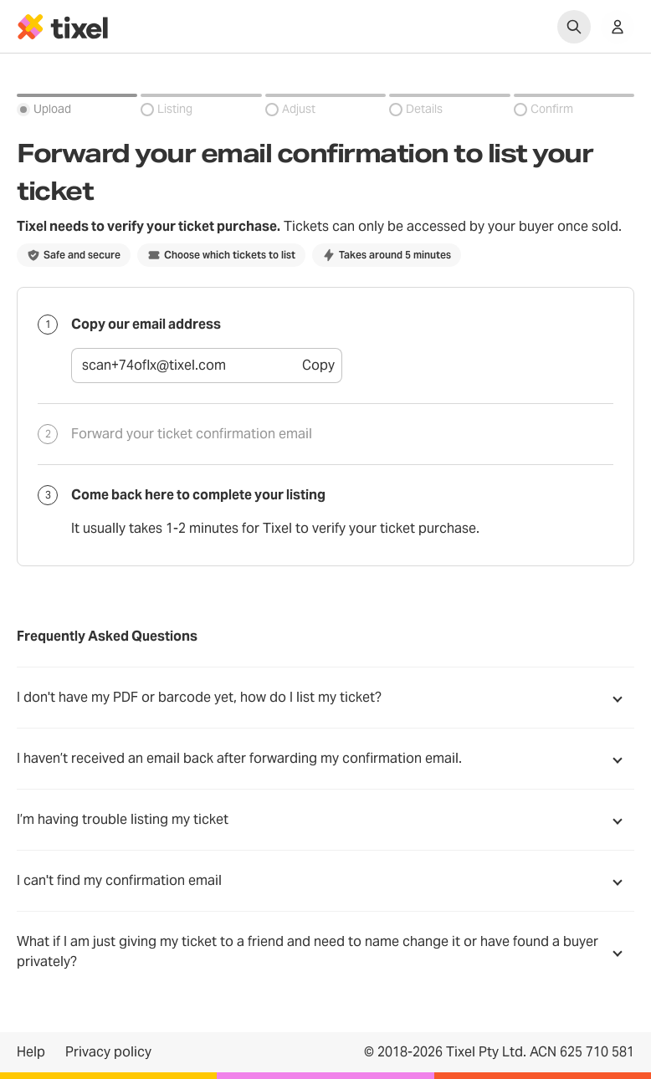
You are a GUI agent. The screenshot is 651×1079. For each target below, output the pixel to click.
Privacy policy (108, 1052)
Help (31, 1052)
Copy (318, 365)
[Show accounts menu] (617, 26)
